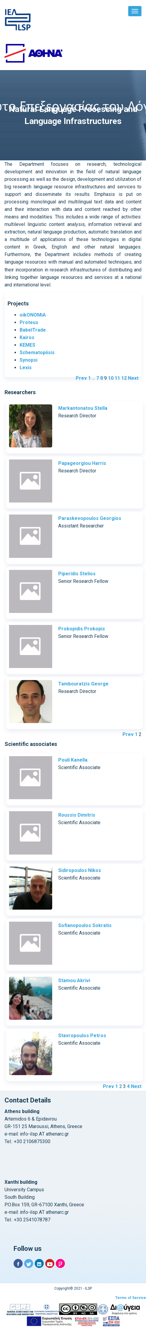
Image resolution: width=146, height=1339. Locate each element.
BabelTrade (33, 330)
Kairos (27, 337)
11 (117, 378)
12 (124, 378)
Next (133, 378)
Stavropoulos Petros (82, 1035)
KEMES (27, 345)
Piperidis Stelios (77, 574)
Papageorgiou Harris (82, 463)
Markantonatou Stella (82, 408)
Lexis (26, 367)
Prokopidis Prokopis (81, 629)
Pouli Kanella (72, 760)
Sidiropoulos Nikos (79, 870)
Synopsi (28, 360)
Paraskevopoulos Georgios (89, 518)
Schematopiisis (37, 352)
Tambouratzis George (83, 684)
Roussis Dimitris (76, 815)
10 (110, 378)
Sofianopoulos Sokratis (85, 925)
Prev (81, 378)
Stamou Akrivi (74, 980)
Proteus (29, 322)
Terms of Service (130, 1298)
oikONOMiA (33, 315)
